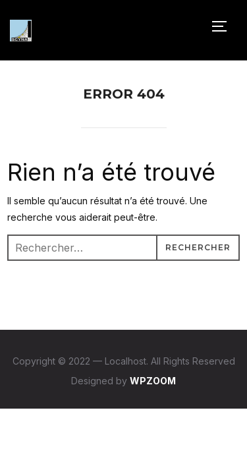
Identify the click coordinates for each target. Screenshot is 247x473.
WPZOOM (153, 380)
